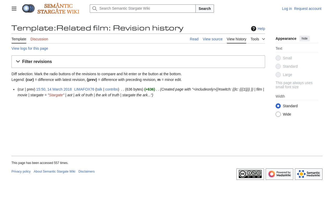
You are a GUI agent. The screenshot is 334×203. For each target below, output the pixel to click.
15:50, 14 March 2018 (54, 89)
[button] (138, 62)
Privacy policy (21, 171)
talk (99, 89)
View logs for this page (29, 48)
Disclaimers (87, 171)
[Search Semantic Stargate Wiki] (143, 8)
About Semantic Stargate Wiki (54, 171)
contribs (111, 89)
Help (257, 28)
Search (205, 9)
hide (305, 38)
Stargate (56, 95)
